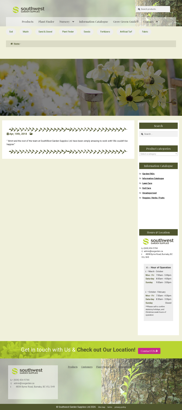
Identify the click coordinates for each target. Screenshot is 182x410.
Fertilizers (105, 31)
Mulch (26, 31)
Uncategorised (149, 193)
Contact (148, 21)
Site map (101, 407)
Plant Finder (46, 21)
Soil (11, 31)
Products (27, 21)
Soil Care (146, 188)
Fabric (145, 31)
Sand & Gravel (45, 31)
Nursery (64, 21)
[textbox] (158, 154)
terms (109, 407)
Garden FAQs (148, 174)
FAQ (160, 366)
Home (16, 44)
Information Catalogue (93, 21)
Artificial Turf (126, 31)
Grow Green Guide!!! (125, 21)
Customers (86, 366)
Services (149, 366)
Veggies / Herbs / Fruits (153, 198)
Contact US (148, 359)
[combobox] (158, 154)
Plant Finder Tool (105, 366)
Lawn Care (147, 183)
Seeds (87, 31)
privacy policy (120, 407)
